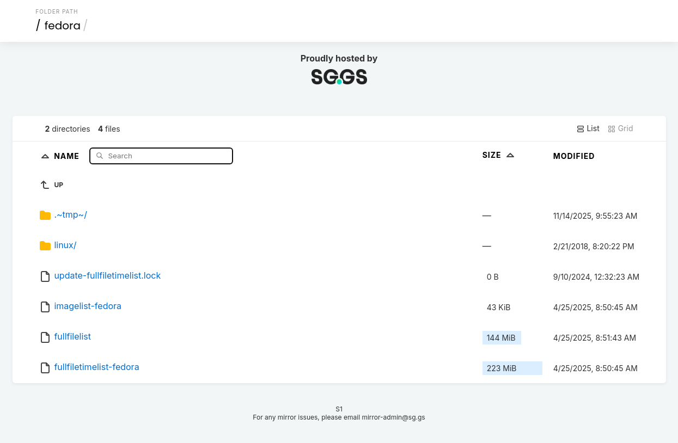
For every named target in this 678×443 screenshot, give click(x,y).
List (588, 128)
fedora (63, 25)
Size (499, 154)
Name (68, 155)
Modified (574, 156)
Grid (620, 128)
